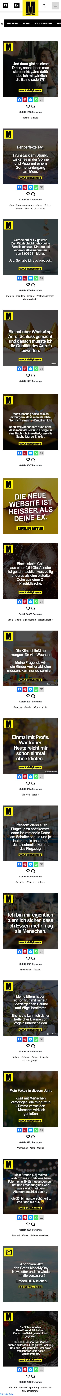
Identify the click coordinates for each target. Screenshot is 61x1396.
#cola (10, 619)
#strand (29, 208)
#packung (34, 1387)
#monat (30, 296)
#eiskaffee (39, 208)
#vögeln (44, 1057)
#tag (11, 205)
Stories (26, 23)
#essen (36, 969)
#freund (16, 1235)
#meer (39, 205)
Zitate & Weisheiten (43, 23)
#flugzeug (31, 882)
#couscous (46, 1387)
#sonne (19, 208)
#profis (35, 794)
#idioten (26, 794)
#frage (37, 707)
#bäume (25, 1057)
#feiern (25, 1235)
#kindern (20, 296)
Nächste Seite (6, 1394)
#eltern (16, 1057)
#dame (41, 882)
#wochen (17, 707)
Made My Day (12, 23)
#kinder (28, 707)
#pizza (47, 205)
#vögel (34, 1057)
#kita (44, 707)
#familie (10, 296)
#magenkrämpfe (30, 1391)
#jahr (32, 1148)
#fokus (40, 1148)
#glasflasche (29, 619)
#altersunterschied (39, 1235)
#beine (26, 117)
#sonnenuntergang (25, 205)
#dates (34, 117)
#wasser (23, 1387)
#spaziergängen (30, 1060)
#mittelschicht (30, 299)
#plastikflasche (45, 619)
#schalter (19, 882)
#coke (18, 619)
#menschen (25, 969)
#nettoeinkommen (45, 296)
